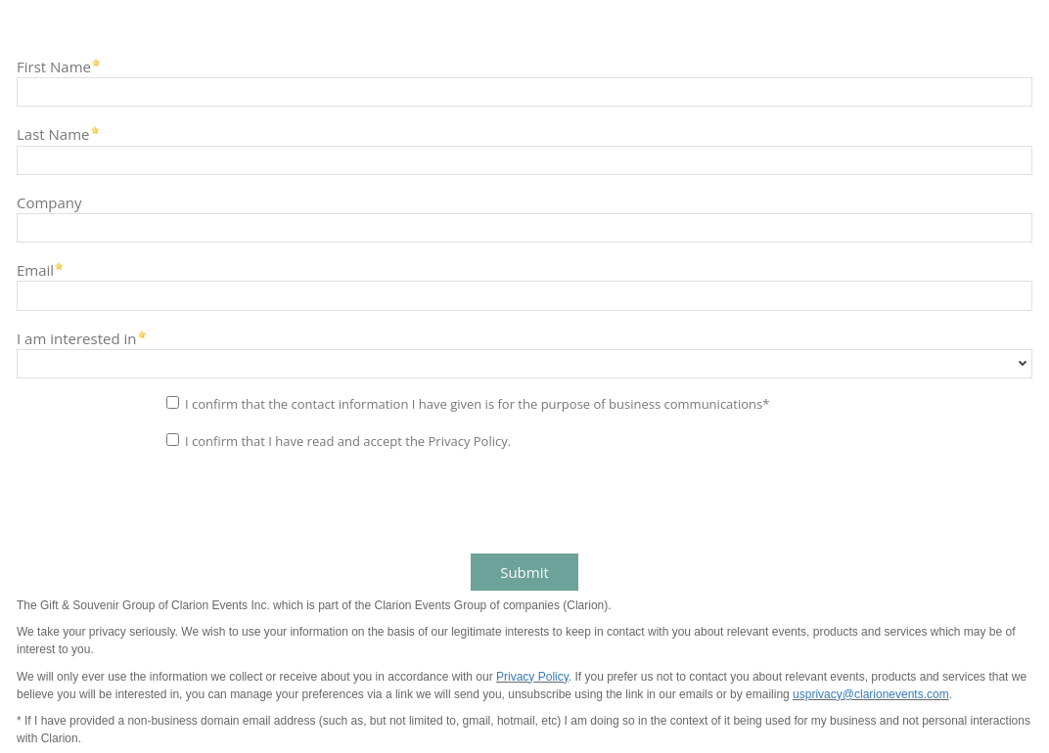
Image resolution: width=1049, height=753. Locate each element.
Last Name (53, 133)
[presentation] (158, 503)
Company (49, 202)
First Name (54, 66)
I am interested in (77, 338)
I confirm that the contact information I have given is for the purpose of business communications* (477, 404)
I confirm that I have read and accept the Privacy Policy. (348, 441)
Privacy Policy (532, 677)
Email (35, 269)
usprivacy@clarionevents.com (871, 694)
